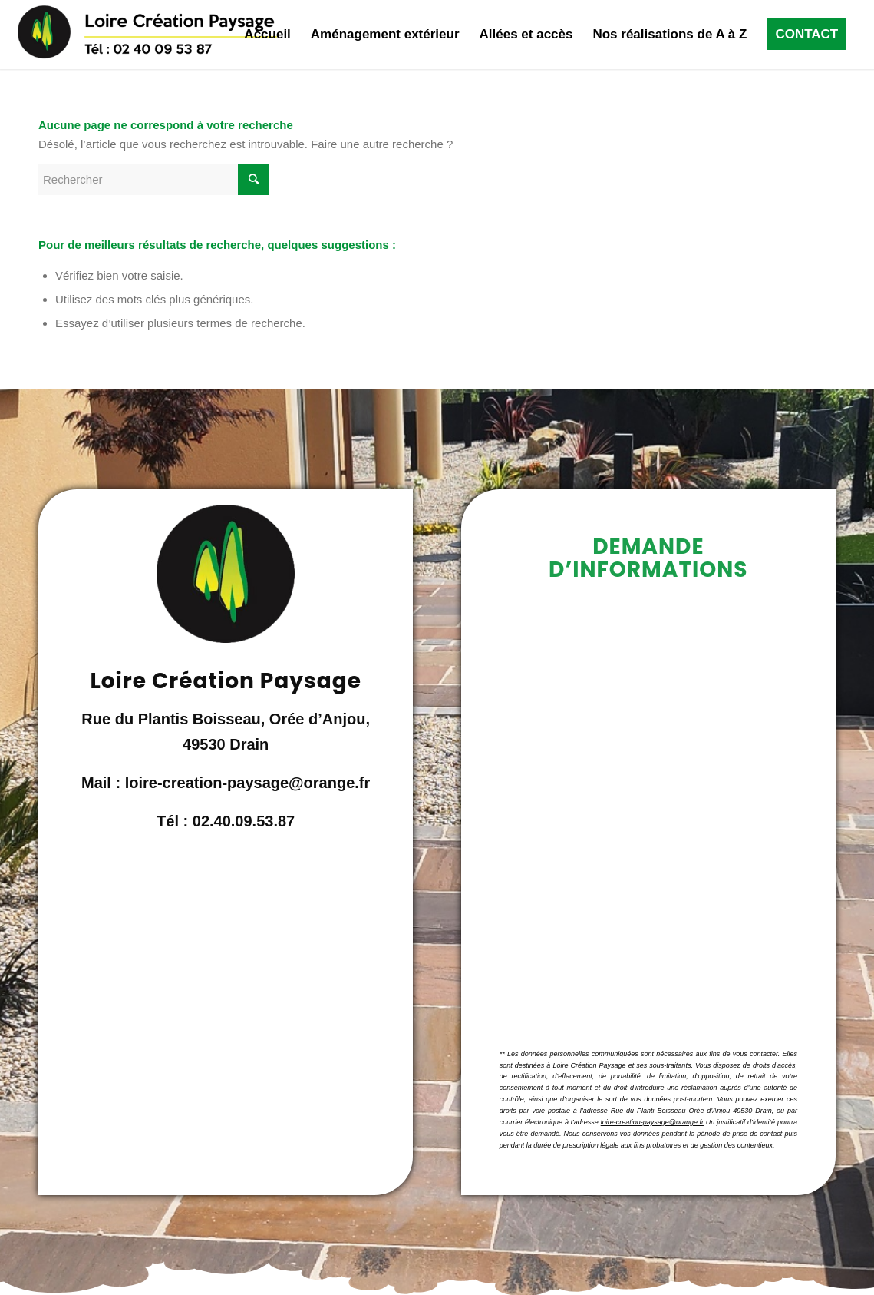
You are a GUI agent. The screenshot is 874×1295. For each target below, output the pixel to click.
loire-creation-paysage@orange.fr (652, 1122)
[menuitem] (267, 34)
